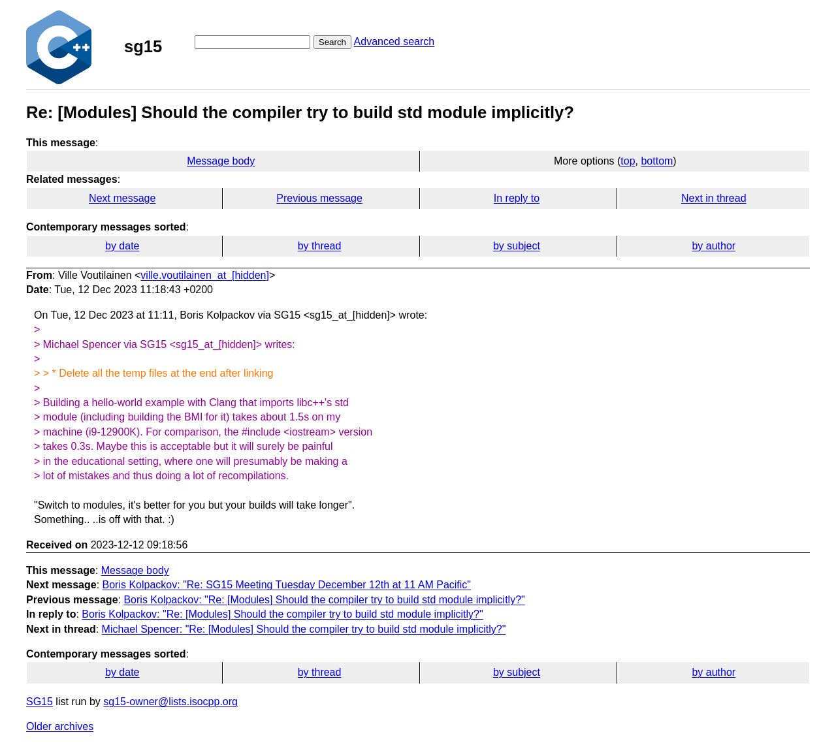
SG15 (39, 701)
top (627, 160)
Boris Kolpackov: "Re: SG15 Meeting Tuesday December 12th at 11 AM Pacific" (287, 584)
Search (332, 42)
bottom (657, 160)
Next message (122, 198)
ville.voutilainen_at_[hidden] (204, 275)
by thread (320, 245)
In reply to (516, 198)
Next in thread (714, 198)
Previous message (319, 198)
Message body (221, 160)
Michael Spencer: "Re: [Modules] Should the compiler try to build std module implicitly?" (304, 629)
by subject (516, 245)
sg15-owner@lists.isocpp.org (170, 701)
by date (122, 245)
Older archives (59, 726)
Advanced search (394, 41)
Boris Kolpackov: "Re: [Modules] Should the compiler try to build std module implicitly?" (323, 599)
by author (713, 245)
